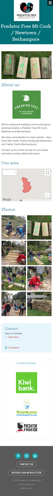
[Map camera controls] (47, 195)
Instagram (26, 456)
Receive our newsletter (26, 472)
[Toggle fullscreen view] (47, 173)
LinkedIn (35, 456)
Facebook (13, 347)
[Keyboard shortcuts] (21, 201)
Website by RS (26, 488)
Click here (13, 336)
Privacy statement (26, 484)
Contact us (26, 464)
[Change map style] (10, 172)
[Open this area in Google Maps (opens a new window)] (6, 199)
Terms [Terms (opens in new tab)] (49, 200)
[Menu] (50, 3)
